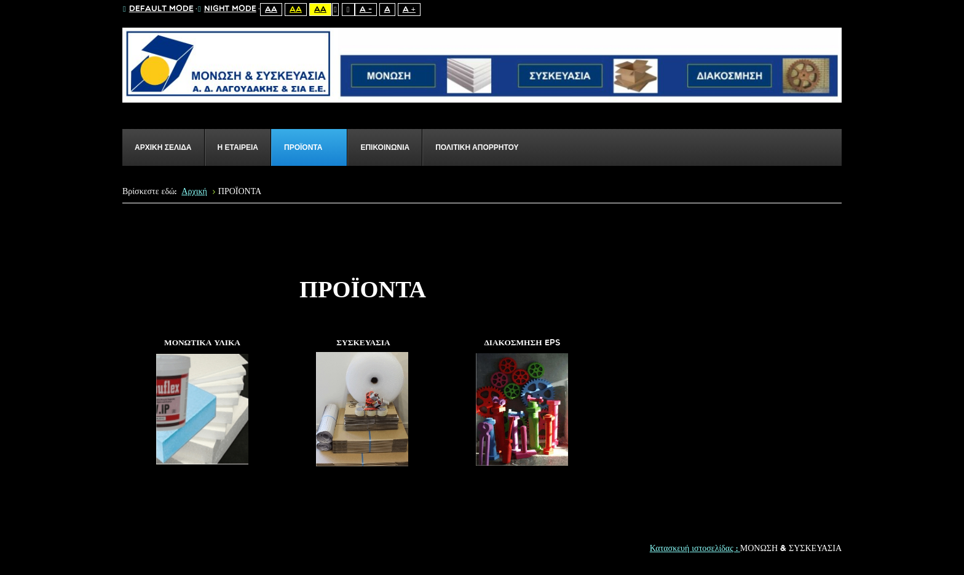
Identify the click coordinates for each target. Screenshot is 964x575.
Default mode (158, 9)
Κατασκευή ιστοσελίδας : (695, 548)
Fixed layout (335, 9)
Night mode (227, 9)
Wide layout (348, 9)
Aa (271, 10)
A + (409, 10)
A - (366, 10)
